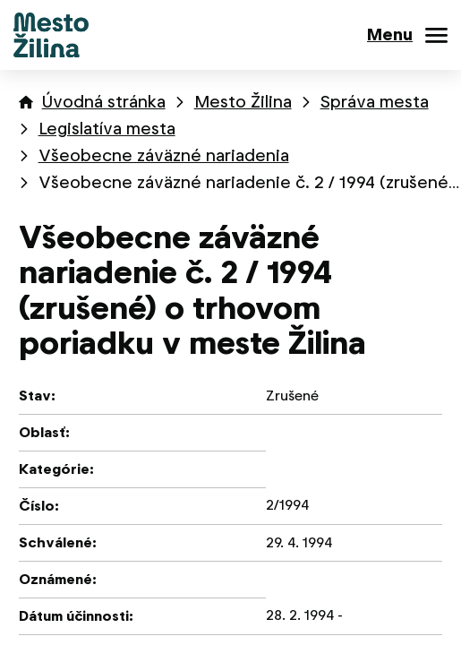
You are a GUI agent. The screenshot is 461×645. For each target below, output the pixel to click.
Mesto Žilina (243, 101)
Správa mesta (374, 101)
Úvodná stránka (104, 101)
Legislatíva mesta (106, 128)
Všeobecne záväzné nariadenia (163, 155)
